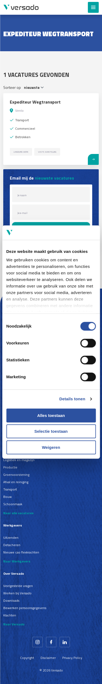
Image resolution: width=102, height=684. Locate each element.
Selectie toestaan (51, 431)
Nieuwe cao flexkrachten (21, 552)
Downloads (11, 600)
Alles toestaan (51, 415)
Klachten (9, 615)
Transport (10, 489)
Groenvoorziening (16, 474)
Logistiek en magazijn (19, 459)
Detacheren (11, 544)
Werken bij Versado (17, 593)
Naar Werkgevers (16, 561)
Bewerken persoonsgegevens (24, 607)
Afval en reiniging (15, 482)
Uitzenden (10, 537)
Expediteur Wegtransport (35, 102)
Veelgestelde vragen (18, 585)
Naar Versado (13, 624)
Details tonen (72, 399)
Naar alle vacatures (18, 513)
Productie (10, 467)
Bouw (7, 496)
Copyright (27, 657)
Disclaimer (48, 657)
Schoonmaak (12, 504)
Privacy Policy (72, 657)
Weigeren (51, 447)
